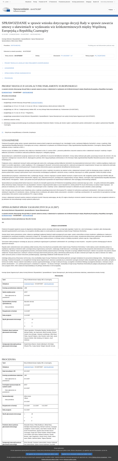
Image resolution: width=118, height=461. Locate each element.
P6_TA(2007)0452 (100, 55)
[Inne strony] (108, 2)
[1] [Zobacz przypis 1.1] (42, 102)
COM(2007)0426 (7, 92)
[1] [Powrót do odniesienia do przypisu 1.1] (2, 132)
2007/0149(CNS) (15, 45)
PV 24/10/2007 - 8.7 (67, 55)
